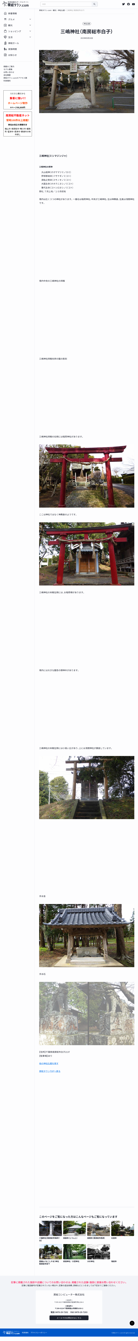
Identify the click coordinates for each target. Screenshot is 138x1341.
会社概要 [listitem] (8, 79)
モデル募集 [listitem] (9, 73)
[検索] (95, 4)
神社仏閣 (88, 28)
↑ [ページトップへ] (132, 1323)
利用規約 (25, 1337)
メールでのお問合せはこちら (69, 1322)
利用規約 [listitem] (8, 85)
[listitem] (123, 4)
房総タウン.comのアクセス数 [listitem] (16, 82)
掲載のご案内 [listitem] (10, 71)
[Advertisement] (88, 138)
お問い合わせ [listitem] (10, 76)
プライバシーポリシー (38, 1337)
